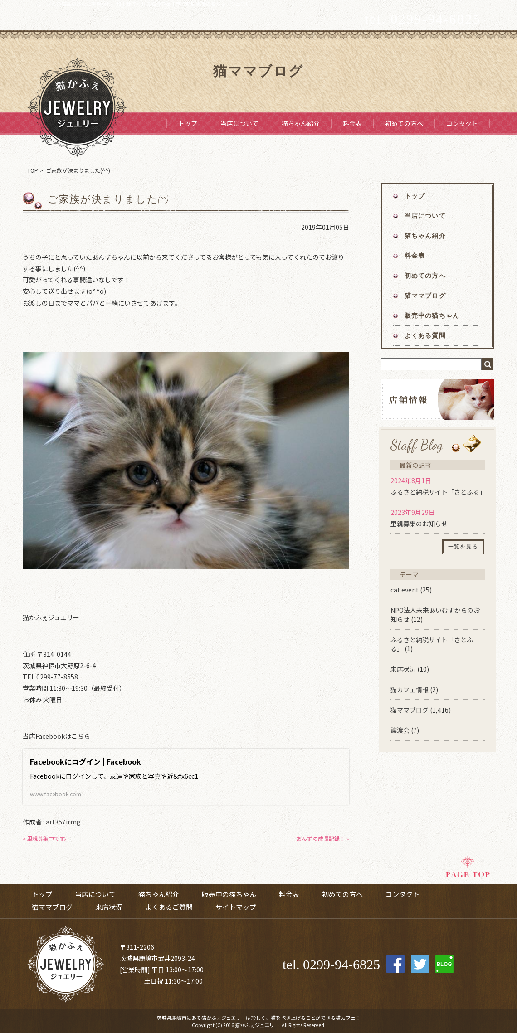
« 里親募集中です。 (46, 838)
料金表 (352, 123)
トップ (187, 123)
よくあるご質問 (169, 907)
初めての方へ (404, 123)
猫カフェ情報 (409, 689)
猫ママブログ (425, 295)
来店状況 (403, 669)
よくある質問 (425, 335)
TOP (32, 170)
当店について (239, 123)
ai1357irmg (63, 821)
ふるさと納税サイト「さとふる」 (438, 491)
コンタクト (462, 123)
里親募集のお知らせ (419, 523)
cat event (404, 589)
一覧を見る (463, 546)
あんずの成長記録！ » (322, 838)
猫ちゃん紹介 (301, 123)
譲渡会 (400, 730)
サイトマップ (235, 907)
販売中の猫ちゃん (432, 315)
